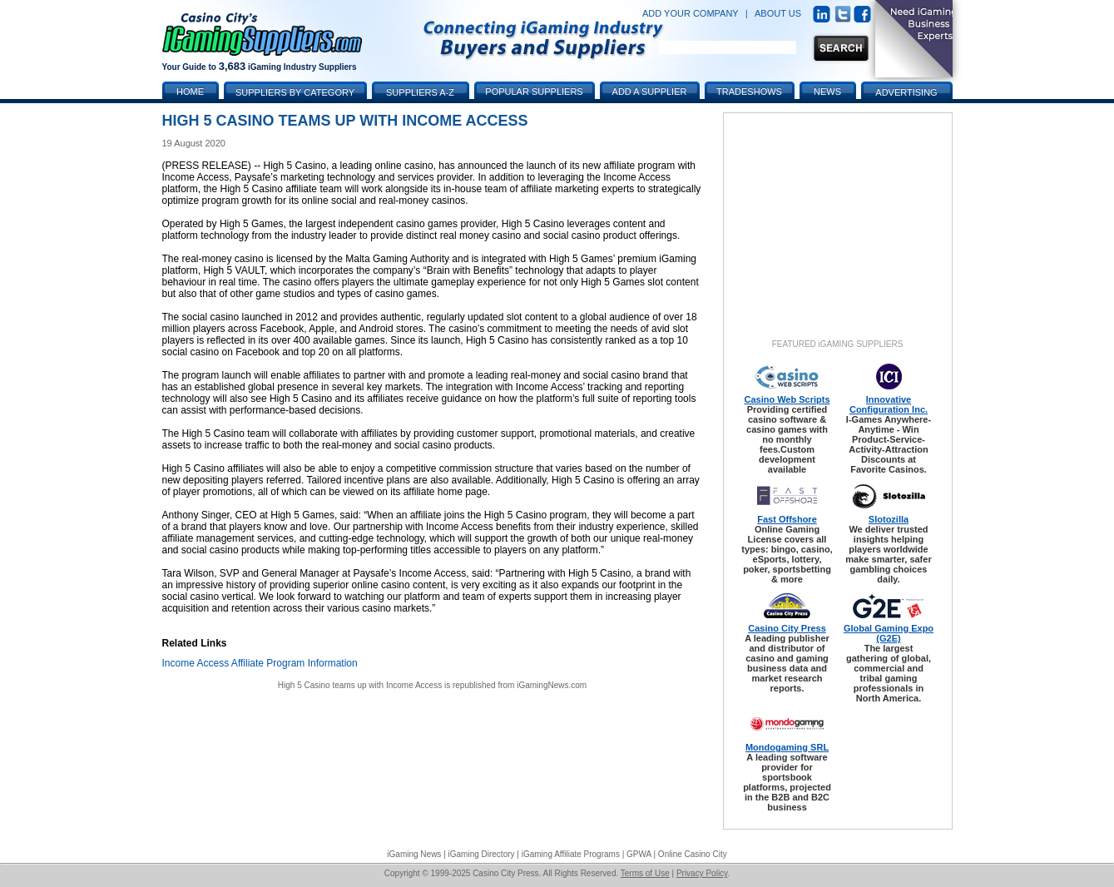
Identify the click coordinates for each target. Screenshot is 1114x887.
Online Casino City (692, 854)
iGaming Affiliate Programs (571, 854)
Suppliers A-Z (420, 92)
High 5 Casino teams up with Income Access (360, 685)
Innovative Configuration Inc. (888, 404)
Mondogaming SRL (787, 747)
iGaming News (414, 854)
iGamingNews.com (552, 685)
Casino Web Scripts (786, 399)
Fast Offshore (787, 519)
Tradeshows (749, 92)
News (827, 92)
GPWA (638, 854)
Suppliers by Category (294, 92)
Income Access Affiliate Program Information (260, 663)
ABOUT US (778, 13)
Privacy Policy (702, 873)
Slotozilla (889, 519)
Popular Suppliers (533, 92)
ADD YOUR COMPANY (690, 13)
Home (190, 92)
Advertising (906, 92)
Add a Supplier (649, 92)
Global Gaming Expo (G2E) (888, 633)
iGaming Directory (481, 854)
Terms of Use (645, 873)
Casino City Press (787, 628)
